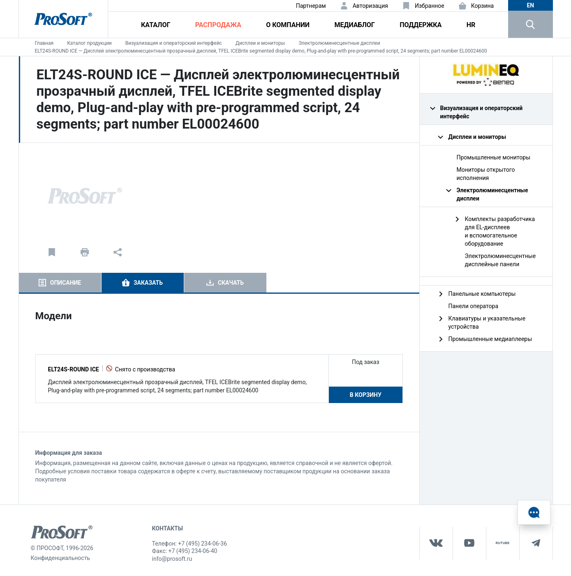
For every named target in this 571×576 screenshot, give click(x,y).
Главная (44, 43)
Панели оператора (473, 306)
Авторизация (370, 5)
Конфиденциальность (60, 558)
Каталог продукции (89, 43)
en (530, 5)
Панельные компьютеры (482, 293)
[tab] (60, 283)
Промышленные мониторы (494, 157)
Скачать (231, 282)
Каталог (155, 25)
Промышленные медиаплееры (490, 339)
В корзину (365, 395)
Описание (65, 282)
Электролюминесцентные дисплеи (339, 43)
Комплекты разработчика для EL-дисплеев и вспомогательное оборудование (500, 231)
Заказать (148, 282)
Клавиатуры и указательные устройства (487, 322)
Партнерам (311, 5)
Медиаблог (354, 25)
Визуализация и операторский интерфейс (173, 43)
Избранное (429, 5)
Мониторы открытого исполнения (486, 173)
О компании (288, 25)
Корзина (482, 5)
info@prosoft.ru (172, 558)
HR (471, 25)
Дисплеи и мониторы (260, 43)
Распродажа (218, 25)
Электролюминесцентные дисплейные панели (500, 260)
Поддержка (421, 25)
